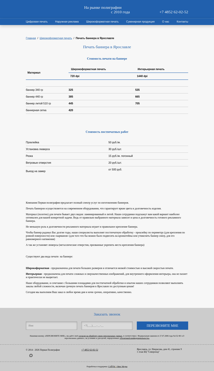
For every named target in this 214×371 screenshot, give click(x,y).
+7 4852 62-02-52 (173, 12)
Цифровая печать (37, 21)
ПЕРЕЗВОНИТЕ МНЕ (162, 325)
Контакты (182, 21)
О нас (165, 21)
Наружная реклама (67, 21)
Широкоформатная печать (102, 21)
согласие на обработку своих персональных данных (100, 336)
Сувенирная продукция (140, 21)
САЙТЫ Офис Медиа (117, 366)
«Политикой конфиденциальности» (134, 338)
